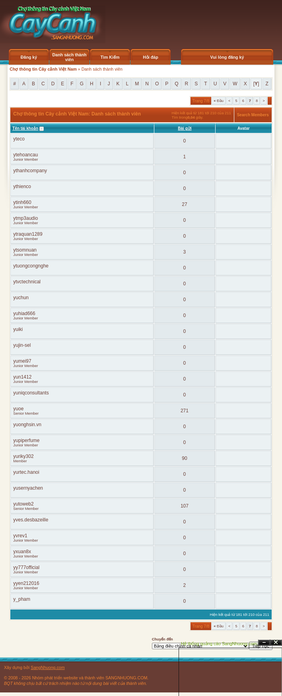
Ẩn (264, 643)
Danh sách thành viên (70, 57)
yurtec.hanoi (26, 472)
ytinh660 (22, 202)
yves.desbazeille (30, 520)
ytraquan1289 (27, 234)
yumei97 (22, 361)
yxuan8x (22, 551)
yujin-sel (22, 345)
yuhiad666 (24, 313)
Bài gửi (184, 128)
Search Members (253, 115)
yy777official (26, 567)
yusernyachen (28, 488)
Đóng (276, 643)
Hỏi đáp (150, 57)
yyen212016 (26, 583)
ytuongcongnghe (31, 266)
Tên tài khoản (25, 128)
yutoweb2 (23, 504)
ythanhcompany (30, 170)
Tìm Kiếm (109, 57)
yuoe (18, 408)
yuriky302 (23, 456)
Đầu (219, 101)
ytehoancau (25, 155)
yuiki (18, 329)
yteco (19, 139)
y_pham (21, 599)
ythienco (22, 186)
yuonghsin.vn (27, 424)
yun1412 (22, 377)
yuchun (21, 297)
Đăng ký (29, 57)
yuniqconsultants (31, 393)
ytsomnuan (25, 250)
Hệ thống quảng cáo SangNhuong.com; (219, 643)
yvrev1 (20, 535)
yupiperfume (26, 440)
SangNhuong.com (47, 667)
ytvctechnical (27, 282)
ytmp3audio (25, 218)
